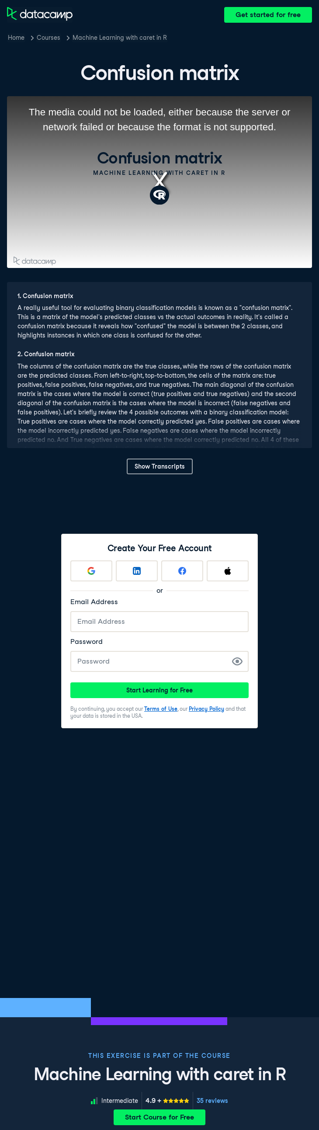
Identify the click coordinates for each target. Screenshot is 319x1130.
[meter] (167, 1100)
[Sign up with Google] (91, 570)
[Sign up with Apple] (228, 570)
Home (16, 37)
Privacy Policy (206, 709)
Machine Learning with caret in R (120, 37)
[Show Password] (237, 661)
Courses (48, 37)
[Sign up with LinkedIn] (137, 570)
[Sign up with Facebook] (182, 570)
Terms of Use (160, 709)
